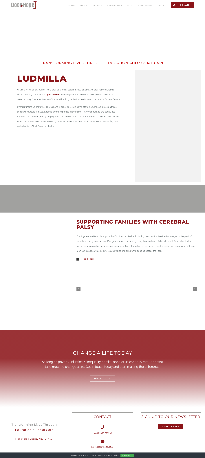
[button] (136, 259)
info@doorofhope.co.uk (102, 447)
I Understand (127, 455)
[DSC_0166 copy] (106, 289)
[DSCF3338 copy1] (167, 288)
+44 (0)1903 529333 (102, 433)
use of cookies (113, 455)
